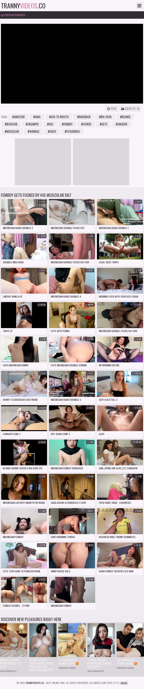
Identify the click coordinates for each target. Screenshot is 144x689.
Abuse (124, 683)
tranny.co (23, 5)
